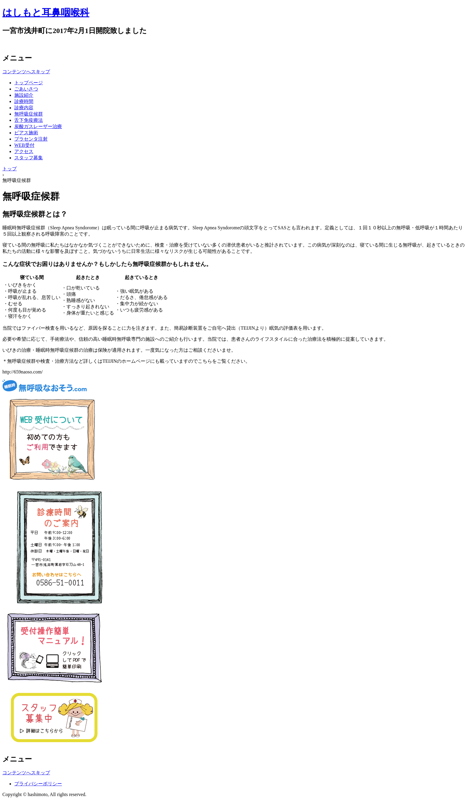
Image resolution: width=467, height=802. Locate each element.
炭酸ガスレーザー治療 (38, 126)
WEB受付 (24, 145)
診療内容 (23, 107)
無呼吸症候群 (28, 113)
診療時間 (23, 101)
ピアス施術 (26, 132)
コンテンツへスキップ (26, 71)
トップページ (28, 82)
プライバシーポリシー (38, 783)
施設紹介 (23, 95)
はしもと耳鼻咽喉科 (45, 12)
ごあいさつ (26, 88)
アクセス (23, 151)
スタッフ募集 (28, 157)
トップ (9, 168)
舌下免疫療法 (28, 120)
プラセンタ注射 (31, 138)
